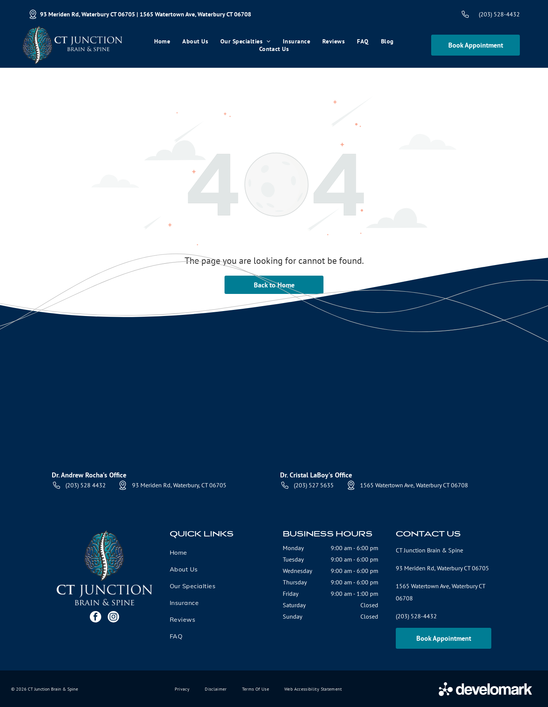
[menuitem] (162, 41)
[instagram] (113, 617)
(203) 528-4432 (499, 14)
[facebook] (95, 617)
